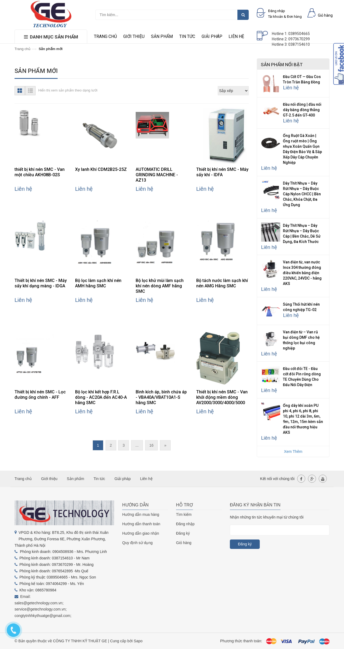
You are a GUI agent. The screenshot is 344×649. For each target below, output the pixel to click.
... (137, 445)
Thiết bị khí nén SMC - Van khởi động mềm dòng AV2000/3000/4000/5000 (222, 397)
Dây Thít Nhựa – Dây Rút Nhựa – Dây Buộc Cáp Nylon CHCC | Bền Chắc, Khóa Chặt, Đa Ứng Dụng (302, 194)
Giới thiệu (134, 36)
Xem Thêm (293, 451)
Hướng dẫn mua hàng (140, 514)
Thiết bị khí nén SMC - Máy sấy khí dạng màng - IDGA (41, 283)
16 (151, 445)
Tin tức (187, 36)
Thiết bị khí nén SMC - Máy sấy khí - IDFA (222, 172)
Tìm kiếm (184, 514)
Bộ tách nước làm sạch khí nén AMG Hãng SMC (222, 283)
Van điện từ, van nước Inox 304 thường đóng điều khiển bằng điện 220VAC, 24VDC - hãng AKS (302, 273)
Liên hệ (236, 36)
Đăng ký (183, 533)
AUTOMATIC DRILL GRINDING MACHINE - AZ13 (157, 175)
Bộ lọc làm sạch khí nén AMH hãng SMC (98, 283)
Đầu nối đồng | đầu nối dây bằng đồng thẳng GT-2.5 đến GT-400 (302, 109)
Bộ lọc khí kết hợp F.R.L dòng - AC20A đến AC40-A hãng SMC (101, 397)
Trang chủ (105, 36)
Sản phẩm (162, 36)
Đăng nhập (185, 524)
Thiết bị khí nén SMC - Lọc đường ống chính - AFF (40, 394)
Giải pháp (212, 36)
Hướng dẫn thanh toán (141, 524)
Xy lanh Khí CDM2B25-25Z (101, 169)
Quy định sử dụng (137, 543)
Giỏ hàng (183, 543)
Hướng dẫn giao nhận (140, 533)
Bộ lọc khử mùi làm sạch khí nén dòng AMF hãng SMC (160, 286)
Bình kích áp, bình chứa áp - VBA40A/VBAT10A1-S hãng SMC (161, 397)
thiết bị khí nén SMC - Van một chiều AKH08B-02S (40, 172)
